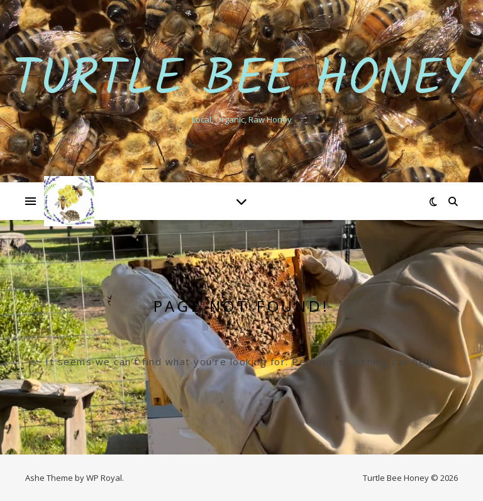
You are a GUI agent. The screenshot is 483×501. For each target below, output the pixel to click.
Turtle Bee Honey (242, 80)
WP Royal (104, 477)
